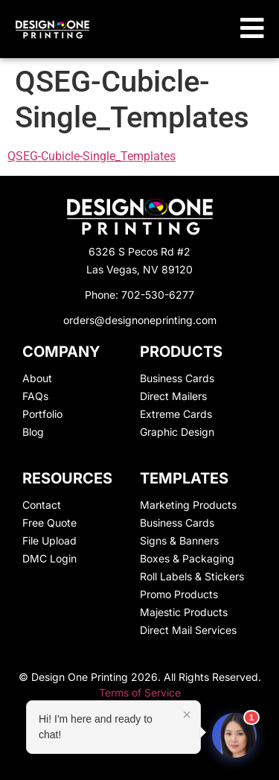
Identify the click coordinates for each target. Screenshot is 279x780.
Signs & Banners (179, 540)
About (37, 378)
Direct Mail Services (188, 630)
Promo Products (179, 594)
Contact (41, 504)
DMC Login (49, 558)
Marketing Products (188, 504)
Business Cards (177, 378)
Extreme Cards (176, 414)
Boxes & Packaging (187, 558)
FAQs (35, 396)
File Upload (49, 540)
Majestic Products (184, 612)
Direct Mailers (173, 396)
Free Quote (49, 522)
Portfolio (42, 414)
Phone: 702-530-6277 (139, 294)
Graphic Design (177, 431)
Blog (33, 431)
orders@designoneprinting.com (140, 320)
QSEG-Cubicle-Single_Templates (91, 156)
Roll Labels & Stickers (192, 576)
